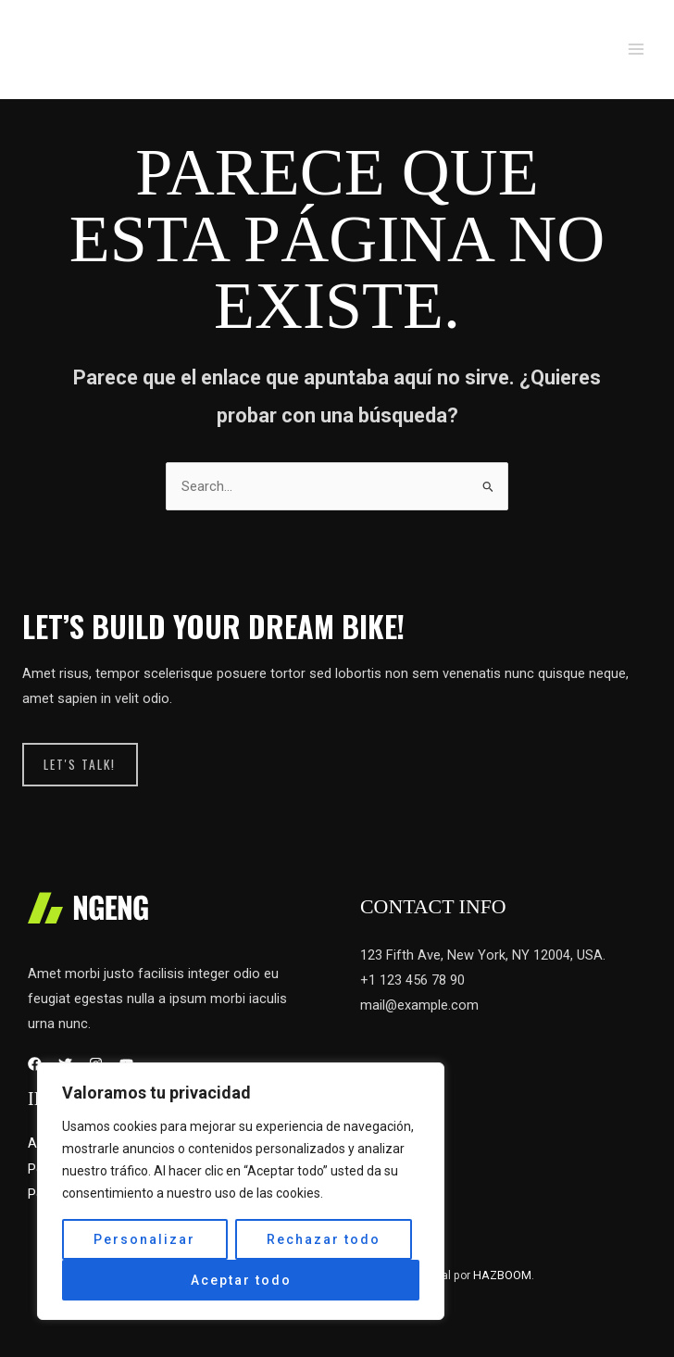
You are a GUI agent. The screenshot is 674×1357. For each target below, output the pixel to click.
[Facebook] (35, 1065)
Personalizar (144, 1239)
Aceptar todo (241, 1280)
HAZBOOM (502, 1274)
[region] (240, 1191)
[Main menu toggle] (636, 49)
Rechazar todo (324, 1239)
